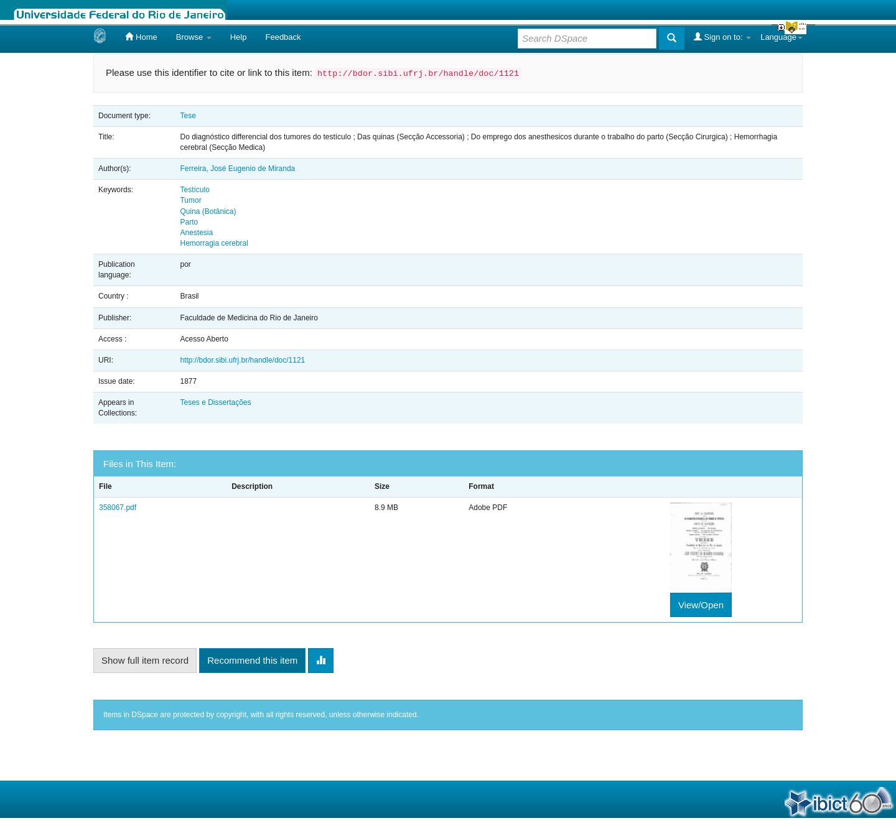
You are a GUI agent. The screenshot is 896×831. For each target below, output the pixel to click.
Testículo (194, 189)
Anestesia (196, 232)
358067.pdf (117, 507)
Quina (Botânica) (208, 211)
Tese (187, 115)
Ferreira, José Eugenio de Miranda (237, 168)
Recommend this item (252, 660)
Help (238, 37)
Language (781, 37)
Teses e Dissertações (215, 402)
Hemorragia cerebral (214, 243)
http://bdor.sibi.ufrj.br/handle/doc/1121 (242, 360)
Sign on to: (722, 37)
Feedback (283, 37)
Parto (189, 222)
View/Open (701, 605)
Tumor (190, 200)
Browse (194, 37)
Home (141, 37)
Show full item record (145, 660)
